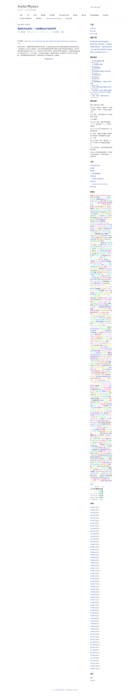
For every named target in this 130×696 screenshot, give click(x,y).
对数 (91, 343)
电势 (106, 215)
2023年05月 (93, 510)
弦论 (105, 206)
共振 (99, 446)
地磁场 (107, 340)
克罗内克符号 (106, 376)
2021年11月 (93, 523)
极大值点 (96, 367)
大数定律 (95, 449)
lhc (111, 338)
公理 (104, 292)
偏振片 (95, 298)
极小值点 (102, 367)
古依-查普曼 (102, 440)
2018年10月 (93, 608)
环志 (94, 338)
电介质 (107, 237)
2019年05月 (93, 589)
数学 (108, 217)
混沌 (94, 245)
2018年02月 (93, 629)
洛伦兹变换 (98, 462)
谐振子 (97, 468)
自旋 (108, 232)
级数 (101, 281)
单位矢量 (107, 470)
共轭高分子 (104, 288)
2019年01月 (93, 600)
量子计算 (102, 448)
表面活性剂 (93, 358)
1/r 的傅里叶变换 (97, 64)
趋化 (103, 316)
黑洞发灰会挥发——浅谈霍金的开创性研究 (37, 29)
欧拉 (91, 298)
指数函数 (98, 391)
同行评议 (102, 342)
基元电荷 (105, 398)
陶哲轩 (92, 208)
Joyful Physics (28, 6)
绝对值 (104, 343)
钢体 (96, 459)
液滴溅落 (108, 389)
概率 (108, 310)
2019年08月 (93, 581)
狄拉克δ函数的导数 (98, 61)
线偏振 (105, 298)
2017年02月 (93, 660)
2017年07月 (93, 647)
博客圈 (43, 15)
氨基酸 (94, 460)
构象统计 (98, 320)
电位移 (101, 305)
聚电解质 (105, 256)
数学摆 (94, 332)
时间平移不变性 (100, 374)
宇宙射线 (105, 263)
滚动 (99, 473)
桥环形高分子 (94, 318)
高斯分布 (103, 243)
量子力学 (101, 208)
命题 (101, 292)
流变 (91, 428)
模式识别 (99, 338)
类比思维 (108, 437)
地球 (102, 320)
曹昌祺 (106, 477)
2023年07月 (93, 507)
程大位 (92, 411)
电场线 (106, 400)
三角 (98, 245)
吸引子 (97, 444)
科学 (109, 234)
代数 (106, 342)
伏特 (98, 402)
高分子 (105, 232)
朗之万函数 (103, 301)
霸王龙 (102, 277)
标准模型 (102, 221)
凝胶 (91, 270)
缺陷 (103, 325)
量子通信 (99, 263)
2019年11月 (93, 573)
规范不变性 (93, 387)
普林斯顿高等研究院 (104, 455)
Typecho (92, 680)
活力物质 (93, 331)
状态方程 (101, 420)
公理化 (95, 380)
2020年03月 (93, 563)
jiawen (92, 129)
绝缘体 (101, 400)
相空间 (92, 221)
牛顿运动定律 (99, 363)
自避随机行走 (99, 336)
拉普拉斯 (101, 349)
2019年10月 (93, 576)
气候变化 (96, 453)
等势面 (92, 261)
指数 (110, 342)
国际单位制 (93, 266)
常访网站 (52, 15)
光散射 (109, 391)
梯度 (95, 203)
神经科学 (99, 406)
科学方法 (99, 246)
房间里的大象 (105, 272)
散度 (97, 215)
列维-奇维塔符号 (95, 378)
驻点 (99, 389)
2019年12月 (93, 571)
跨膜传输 (98, 234)
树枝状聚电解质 (105, 466)
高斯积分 (101, 228)
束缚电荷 (96, 305)
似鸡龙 (94, 277)
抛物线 (105, 345)
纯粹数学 (108, 374)
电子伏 (102, 402)
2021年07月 (93, 531)
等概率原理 (108, 409)
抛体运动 (102, 268)
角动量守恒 (100, 224)
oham (110, 265)
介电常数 (105, 406)
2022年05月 (93, 512)
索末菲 (106, 265)
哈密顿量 (102, 254)
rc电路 (94, 442)
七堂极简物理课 (105, 365)
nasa (106, 448)
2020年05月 (93, 557)
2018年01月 (93, 631)
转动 (100, 457)
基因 (99, 265)
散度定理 (105, 396)
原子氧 (101, 360)
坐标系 (110, 349)
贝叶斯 (92, 296)
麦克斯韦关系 (106, 424)
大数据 (107, 444)
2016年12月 (93, 666)
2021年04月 (93, 539)
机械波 (104, 462)
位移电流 (101, 307)
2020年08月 (93, 555)
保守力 (95, 270)
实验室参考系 (103, 464)
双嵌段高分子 (97, 283)
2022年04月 (93, 515)
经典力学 (93, 347)
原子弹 (95, 470)
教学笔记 (39, 18)
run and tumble (97, 316)
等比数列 (107, 331)
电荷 (97, 398)
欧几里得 (98, 296)
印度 (104, 257)
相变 (105, 217)
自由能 (109, 219)
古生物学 (98, 276)
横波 (108, 462)
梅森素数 (108, 422)
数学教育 (102, 318)
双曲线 (110, 345)
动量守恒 (104, 373)
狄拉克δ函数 (108, 296)
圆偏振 (100, 298)
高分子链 (104, 299)
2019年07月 (93, 584)
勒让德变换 (97, 424)
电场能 (92, 415)
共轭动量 (98, 373)
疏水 (98, 435)
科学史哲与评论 (64, 15)
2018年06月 (93, 618)
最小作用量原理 (102, 252)
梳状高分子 (108, 402)
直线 (101, 345)
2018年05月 (93, 621)
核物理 (110, 481)
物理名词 (104, 279)
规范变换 (105, 385)
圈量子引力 (104, 418)
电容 (97, 219)
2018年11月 (93, 605)
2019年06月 (93, 586)
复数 (101, 237)
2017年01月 (93, 663)
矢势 (100, 385)
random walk (104, 334)
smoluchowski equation (103, 287)
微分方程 (107, 230)
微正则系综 (98, 325)
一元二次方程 (97, 343)
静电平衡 (101, 259)
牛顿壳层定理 (96, 75)
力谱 (93, 299)
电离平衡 (98, 261)
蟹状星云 (99, 294)
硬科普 (84, 15)
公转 (94, 428)
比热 (109, 407)
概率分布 (98, 334)
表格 (104, 274)
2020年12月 (93, 547)
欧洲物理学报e (102, 327)
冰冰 (91, 114)
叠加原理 (96, 400)
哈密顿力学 (95, 254)
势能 (108, 214)
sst (92, 203)
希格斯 (100, 451)
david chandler (102, 358)
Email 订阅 (93, 34)
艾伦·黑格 (101, 290)
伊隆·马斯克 (101, 438)
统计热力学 (105, 415)
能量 (105, 250)
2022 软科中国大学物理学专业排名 (101, 49)
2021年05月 (93, 536)
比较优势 (104, 235)
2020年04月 (93, 560)
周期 (98, 332)
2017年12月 (93, 634)
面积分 (94, 402)
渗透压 (109, 206)
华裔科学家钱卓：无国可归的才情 (101, 47)
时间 (99, 418)
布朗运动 (102, 475)
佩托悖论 (101, 470)
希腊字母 (93, 395)
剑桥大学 (95, 389)
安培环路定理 (97, 309)
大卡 (96, 307)
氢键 (93, 391)
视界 (104, 457)
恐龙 (93, 276)
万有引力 (104, 197)
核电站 (100, 340)
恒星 (98, 481)
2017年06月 (93, 650)
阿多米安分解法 (106, 195)
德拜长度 (93, 385)
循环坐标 (99, 369)
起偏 (108, 298)
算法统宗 (98, 411)
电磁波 (109, 266)
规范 (110, 385)
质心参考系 (95, 464)
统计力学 (99, 331)
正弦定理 (108, 453)
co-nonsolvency (104, 393)
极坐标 (105, 245)
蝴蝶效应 (102, 444)
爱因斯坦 (93, 197)
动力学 (94, 248)
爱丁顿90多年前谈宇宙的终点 (99, 41)
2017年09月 (93, 642)
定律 (98, 281)
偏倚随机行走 (97, 210)
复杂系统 (95, 446)
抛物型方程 (105, 473)
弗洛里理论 (100, 239)
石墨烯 (102, 481)
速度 (101, 245)
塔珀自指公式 (97, 396)
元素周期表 (93, 455)
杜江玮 (92, 140)
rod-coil (92, 320)
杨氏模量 (103, 460)
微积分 (103, 471)
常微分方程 (93, 206)
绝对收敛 (106, 281)
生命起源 (101, 459)
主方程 (92, 409)
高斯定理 (107, 208)
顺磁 (101, 332)
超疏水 (101, 217)
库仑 (100, 398)
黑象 (94, 272)
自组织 (105, 446)
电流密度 (96, 457)
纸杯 (91, 105)
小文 (91, 147)
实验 (108, 354)
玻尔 (94, 263)
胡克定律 (96, 301)
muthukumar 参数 (106, 384)
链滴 (94, 239)
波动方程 (93, 303)
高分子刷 (103, 201)
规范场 (106, 387)
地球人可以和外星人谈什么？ (99, 52)
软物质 (109, 329)
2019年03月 (93, 594)
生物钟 (110, 446)
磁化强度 (106, 332)
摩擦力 (98, 197)
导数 (96, 208)
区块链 (97, 448)
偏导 (102, 411)
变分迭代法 (108, 268)
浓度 (94, 314)
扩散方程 (104, 352)
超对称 (106, 413)
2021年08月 (93, 528)
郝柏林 (104, 426)
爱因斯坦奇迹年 (95, 365)
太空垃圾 (98, 362)
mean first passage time (97, 285)
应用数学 (93, 376)
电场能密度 (98, 415)
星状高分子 (103, 219)
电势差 (106, 259)
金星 (93, 477)
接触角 (102, 435)
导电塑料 (98, 288)
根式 (98, 345)
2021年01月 (93, 544)
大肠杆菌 (108, 316)
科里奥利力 (97, 371)
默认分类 (69, 18)
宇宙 (110, 259)
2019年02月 (93, 597)
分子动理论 (103, 479)
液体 (108, 358)
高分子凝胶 (104, 234)
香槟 (100, 356)
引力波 (101, 212)
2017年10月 (93, 639)
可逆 (93, 349)
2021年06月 (93, 534)
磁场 (97, 385)
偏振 (93, 237)
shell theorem (103, 323)
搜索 (111, 7)
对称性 (109, 199)
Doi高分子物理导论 (26, 18)
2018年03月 (93, 626)
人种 (98, 431)
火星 (98, 466)
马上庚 (94, 281)
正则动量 (100, 387)
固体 (109, 323)
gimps (92, 424)
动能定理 (101, 477)
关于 (28, 15)
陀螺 (91, 453)
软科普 (75, 15)
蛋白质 (106, 459)
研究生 (101, 413)
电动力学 (100, 266)
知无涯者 (95, 214)
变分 (98, 250)
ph (91, 391)
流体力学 (105, 246)
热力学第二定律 (100, 409)
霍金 (110, 263)
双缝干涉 (102, 248)
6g (100, 468)
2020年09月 (93, 552)
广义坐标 (107, 371)
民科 (91, 475)
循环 (96, 349)
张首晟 (92, 448)
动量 (104, 428)
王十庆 (109, 426)
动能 (94, 369)
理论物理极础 (94, 15)
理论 (105, 354)
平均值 (101, 310)
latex (98, 201)
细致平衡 (104, 261)
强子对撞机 (106, 338)
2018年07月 (93, 615)
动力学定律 (104, 347)
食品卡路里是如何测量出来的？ (102, 87)
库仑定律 (96, 212)
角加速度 (104, 351)
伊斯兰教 (95, 440)
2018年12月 (93, 602)
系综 (106, 471)
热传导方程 (97, 354)
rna (91, 460)
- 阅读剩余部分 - (49, 59)
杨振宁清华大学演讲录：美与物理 (101, 44)
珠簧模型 (93, 360)
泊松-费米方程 (99, 230)
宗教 (106, 438)
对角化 (103, 422)
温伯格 (98, 199)
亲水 (94, 435)
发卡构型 (108, 318)
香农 (96, 477)
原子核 (92, 482)
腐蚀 (97, 360)
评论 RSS (93, 31)
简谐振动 (107, 320)
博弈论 (108, 292)
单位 (93, 363)
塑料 (99, 279)
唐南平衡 (96, 382)
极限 (98, 352)
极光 (103, 340)
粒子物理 (107, 411)
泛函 (102, 371)
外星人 (95, 475)
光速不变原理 (106, 294)
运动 (94, 352)
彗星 (108, 479)
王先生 (92, 152)
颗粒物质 (103, 431)
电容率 (106, 303)
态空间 (98, 347)
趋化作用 (105, 314)
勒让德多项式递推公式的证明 (101, 71)
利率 (105, 349)
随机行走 (104, 199)
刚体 (96, 232)
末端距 (97, 237)
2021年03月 (93, 541)
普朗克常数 (107, 363)
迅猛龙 (103, 276)
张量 (107, 475)
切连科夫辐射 (94, 268)
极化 (110, 237)
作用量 (94, 252)
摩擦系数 (105, 309)
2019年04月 (93, 592)
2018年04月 (93, 623)
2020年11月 (93, 549)
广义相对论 (93, 265)
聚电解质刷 (97, 195)
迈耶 (105, 481)
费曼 (99, 235)
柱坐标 (97, 393)
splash (103, 389)
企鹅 (91, 338)
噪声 (97, 442)
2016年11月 (93, 668)
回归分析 (95, 451)
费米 (110, 468)
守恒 (91, 245)
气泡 (103, 356)
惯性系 (92, 462)
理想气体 (96, 479)
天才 (102, 296)
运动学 (109, 351)
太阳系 (94, 481)
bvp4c (95, 201)
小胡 (91, 119)
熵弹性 (106, 321)
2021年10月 (93, 526)
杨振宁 (100, 232)
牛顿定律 (98, 471)
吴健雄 (103, 437)
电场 (91, 201)
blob (91, 404)
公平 (108, 417)
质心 (99, 312)
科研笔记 (106, 15)
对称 (108, 378)
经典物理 (109, 243)
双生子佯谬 (96, 404)
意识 (94, 406)
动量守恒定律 (102, 214)
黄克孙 (95, 241)
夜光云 (104, 391)
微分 (109, 245)
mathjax (103, 270)
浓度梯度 (99, 314)
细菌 (91, 239)
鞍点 (106, 367)
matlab (94, 199)
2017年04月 (93, 655)
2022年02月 (93, 520)
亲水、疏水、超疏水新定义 (100, 95)
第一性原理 (93, 438)
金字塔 (95, 420)
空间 (100, 257)
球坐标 (92, 393)
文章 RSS (93, 28)
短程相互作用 (108, 336)
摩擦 (109, 362)
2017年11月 (93, 637)
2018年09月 (93, 610)
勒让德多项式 (107, 204)
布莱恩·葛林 (95, 433)
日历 (91, 484)
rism (111, 358)
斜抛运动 (107, 228)
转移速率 (105, 407)
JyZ (91, 133)
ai (109, 473)
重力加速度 (99, 321)
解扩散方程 (95, 78)
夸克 (96, 228)
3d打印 (94, 466)
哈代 (105, 224)
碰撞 (105, 266)
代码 (107, 270)
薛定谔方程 (99, 303)
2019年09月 (93, 578)
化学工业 (99, 428)
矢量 (91, 195)
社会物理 (96, 429)
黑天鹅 (99, 272)
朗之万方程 (103, 442)
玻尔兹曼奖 (95, 329)
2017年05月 (93, 653)
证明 (91, 235)
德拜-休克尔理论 (104, 382)
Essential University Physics (54, 18)
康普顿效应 (104, 468)
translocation (106, 283)
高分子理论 (93, 279)
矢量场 (107, 254)
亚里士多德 (104, 362)
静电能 (103, 226)
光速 (107, 457)
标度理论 (105, 210)
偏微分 (94, 250)
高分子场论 (108, 277)
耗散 (96, 312)
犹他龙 (108, 276)
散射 (110, 393)
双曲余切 (98, 299)
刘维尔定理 (98, 256)
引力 (99, 226)
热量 (93, 307)
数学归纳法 (101, 380)
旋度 (108, 224)
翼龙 (98, 277)
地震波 (108, 431)
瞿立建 (23, 32)
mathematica (94, 259)
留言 (35, 15)
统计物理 (101, 241)
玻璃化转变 (103, 329)
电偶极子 (102, 215)
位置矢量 (93, 351)
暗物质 (109, 451)
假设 (102, 354)
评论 (62, 32)
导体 (96, 226)
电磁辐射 (107, 360)
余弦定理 (102, 453)
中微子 (105, 451)
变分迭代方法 (96, 437)
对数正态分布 (102, 417)
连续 (91, 352)
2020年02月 (93, 565)
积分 (105, 212)
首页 (21, 15)
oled (96, 292)
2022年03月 (93, 518)
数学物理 (99, 376)
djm (99, 270)
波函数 (109, 301)
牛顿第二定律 (98, 204)
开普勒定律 (95, 257)
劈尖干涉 (109, 460)
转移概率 (99, 407)
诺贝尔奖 (103, 404)
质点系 (102, 250)
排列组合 (107, 241)
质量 (98, 248)
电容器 (108, 226)
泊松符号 (104, 378)
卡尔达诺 (105, 395)
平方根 (94, 345)
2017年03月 (93, 658)
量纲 (91, 470)
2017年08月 (93, 645)
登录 (91, 678)
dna (103, 331)
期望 (105, 310)
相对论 (95, 235)
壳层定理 (96, 323)
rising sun (93, 122)
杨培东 (100, 426)
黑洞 (107, 428)
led (98, 292)
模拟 (96, 327)
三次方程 (99, 395)
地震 (102, 265)
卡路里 (106, 305)
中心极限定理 (102, 449)
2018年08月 (93, 613)
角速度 (98, 351)
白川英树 (95, 290)
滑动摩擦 (96, 310)
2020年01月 (93, 568)
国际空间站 (93, 340)
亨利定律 (108, 356)
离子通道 (102, 429)
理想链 (97, 221)
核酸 (110, 459)
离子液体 (100, 206)
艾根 (98, 460)
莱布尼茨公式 (104, 433)
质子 (110, 413)
